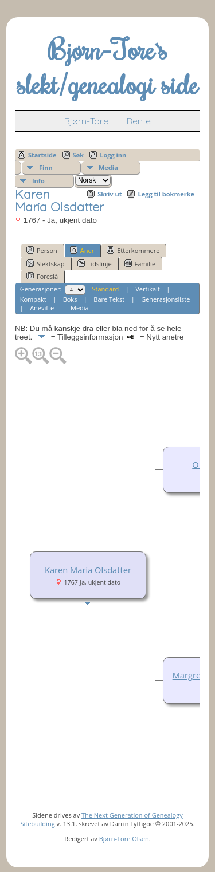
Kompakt (33, 299)
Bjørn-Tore (86, 121)
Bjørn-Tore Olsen (124, 838)
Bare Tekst (108, 299)
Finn (46, 167)
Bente (139, 121)
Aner (82, 250)
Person (41, 250)
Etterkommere (133, 250)
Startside (42, 155)
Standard (105, 289)
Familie (139, 263)
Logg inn (113, 155)
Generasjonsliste (165, 299)
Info (38, 180)
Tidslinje (94, 263)
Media (108, 167)
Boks (70, 299)
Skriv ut (109, 194)
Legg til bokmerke (166, 194)
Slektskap (45, 263)
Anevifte (42, 307)
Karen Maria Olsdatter (88, 569)
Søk (78, 155)
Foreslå (42, 276)
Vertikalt (147, 289)
